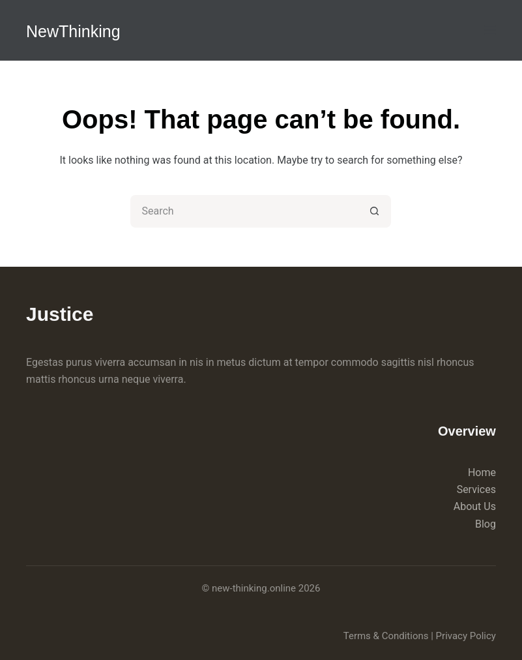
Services (476, 489)
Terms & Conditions (386, 636)
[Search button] (374, 211)
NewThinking (73, 31)
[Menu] (490, 30)
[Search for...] (244, 211)
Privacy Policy (466, 636)
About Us (475, 506)
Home (482, 472)
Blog (485, 524)
